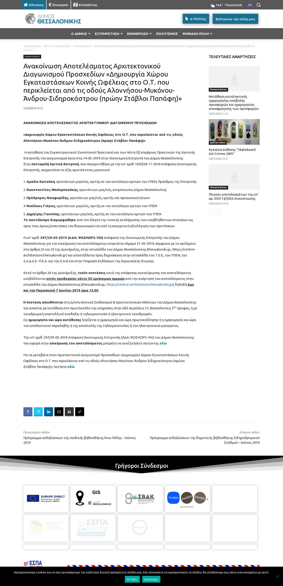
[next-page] (219, 212)
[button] (258, 5)
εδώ (163, 343)
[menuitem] (250, 5)
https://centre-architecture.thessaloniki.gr (140, 284)
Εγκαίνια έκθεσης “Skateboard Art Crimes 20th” (232, 152)
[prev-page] (211, 212)
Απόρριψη (151, 579)
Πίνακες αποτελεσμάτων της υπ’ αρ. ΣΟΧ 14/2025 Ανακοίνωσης (233, 196)
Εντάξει (132, 579)
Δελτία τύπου (217, 142)
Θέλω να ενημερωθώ (57, 46)
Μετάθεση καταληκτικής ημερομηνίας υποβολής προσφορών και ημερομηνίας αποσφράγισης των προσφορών (234, 103)
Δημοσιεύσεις (32, 46)
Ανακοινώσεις (82, 46)
